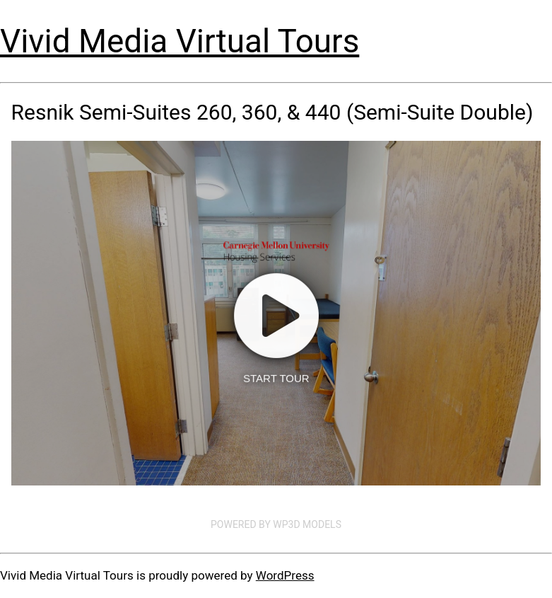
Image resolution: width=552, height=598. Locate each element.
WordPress (285, 575)
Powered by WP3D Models (276, 524)
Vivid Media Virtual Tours (179, 41)
